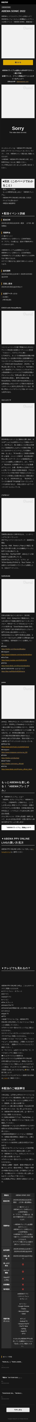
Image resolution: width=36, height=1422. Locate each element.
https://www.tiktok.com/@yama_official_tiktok (16, 769)
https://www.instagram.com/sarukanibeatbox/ (16, 654)
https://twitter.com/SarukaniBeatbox (13, 649)
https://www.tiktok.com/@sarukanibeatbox (15, 666)
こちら (5, 1078)
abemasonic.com (22, 81)
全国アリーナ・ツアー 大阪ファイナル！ (11, 1381)
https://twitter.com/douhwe (10, 758)
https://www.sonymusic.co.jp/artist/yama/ (15, 747)
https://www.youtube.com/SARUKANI (14, 660)
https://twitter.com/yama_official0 (12, 764)
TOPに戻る (18, 1410)
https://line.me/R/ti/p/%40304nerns (13, 671)
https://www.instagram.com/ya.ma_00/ (14, 752)
